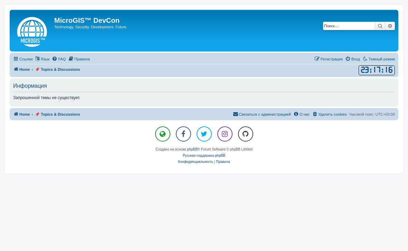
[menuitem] (59, 59)
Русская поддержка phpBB (204, 155)
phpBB (192, 149)
